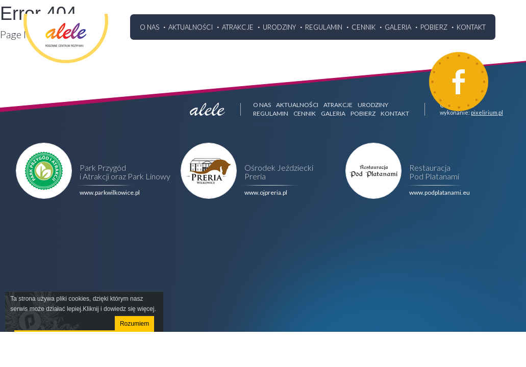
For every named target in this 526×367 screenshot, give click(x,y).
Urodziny (279, 27)
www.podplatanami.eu (439, 192)
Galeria (398, 27)
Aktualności (190, 27)
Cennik (363, 27)
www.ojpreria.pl (265, 192)
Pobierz (433, 27)
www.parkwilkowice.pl (110, 192)
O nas (149, 27)
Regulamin (323, 27)
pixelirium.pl (487, 112)
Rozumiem (134, 323)
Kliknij (90, 308)
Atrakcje (238, 27)
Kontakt (471, 27)
